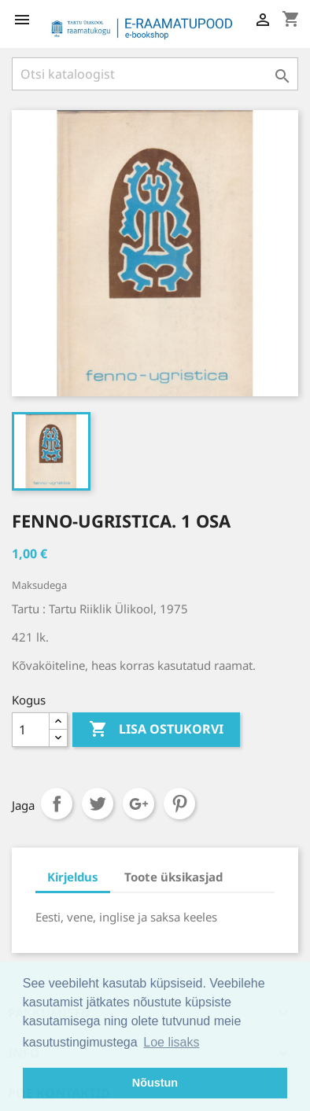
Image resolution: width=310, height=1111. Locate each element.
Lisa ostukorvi (156, 729)
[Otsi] (155, 73)
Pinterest (179, 803)
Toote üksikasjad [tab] (173, 877)
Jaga (56, 803)
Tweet (97, 803)
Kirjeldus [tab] (72, 877)
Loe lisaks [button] (171, 1042)
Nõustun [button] (155, 1082)
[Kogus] (31, 729)
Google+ (138, 803)
